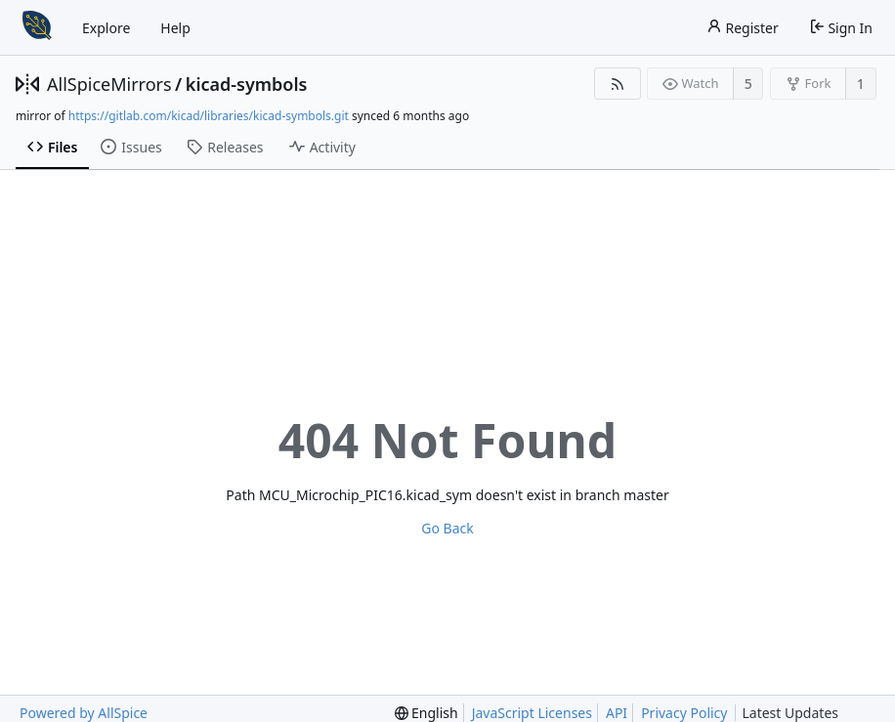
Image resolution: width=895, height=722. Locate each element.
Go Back (447, 528)
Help (175, 28)
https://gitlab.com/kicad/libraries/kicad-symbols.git (208, 115)
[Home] (37, 27)
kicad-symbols (247, 84)
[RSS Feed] (617, 83)
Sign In (841, 28)
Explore (106, 28)
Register (742, 28)
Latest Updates (806, 712)
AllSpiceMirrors (109, 84)
